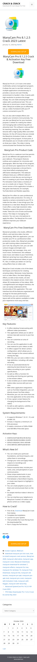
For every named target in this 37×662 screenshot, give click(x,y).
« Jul (4, 649)
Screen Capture (10, 551)
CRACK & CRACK (11, 3)
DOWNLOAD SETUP (18, 51)
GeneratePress (18, 659)
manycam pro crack (17, 578)
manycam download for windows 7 (15, 564)
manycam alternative (14, 559)
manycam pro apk (15, 575)
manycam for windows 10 (12, 570)
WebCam (20, 551)
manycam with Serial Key (18, 584)
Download (19, 511)
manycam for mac (22, 567)
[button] (11, 23)
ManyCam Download (22, 562)
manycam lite (15, 573)
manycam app (28, 559)
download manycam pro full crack (17, 553)
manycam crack (8, 562)
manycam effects (9, 567)
